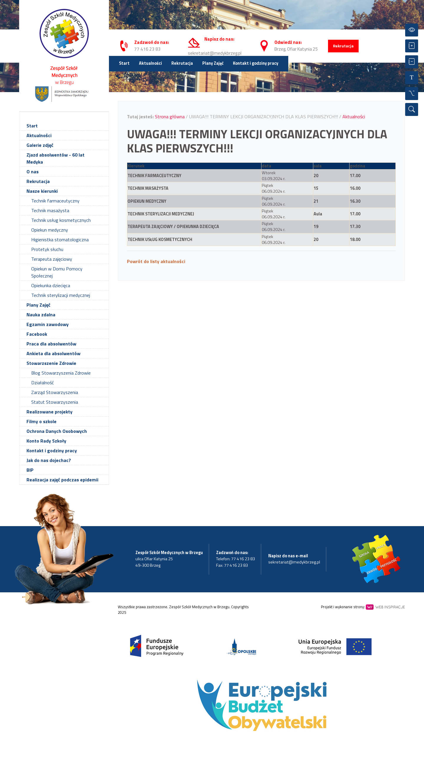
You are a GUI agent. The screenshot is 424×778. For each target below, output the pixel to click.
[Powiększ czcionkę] (411, 45)
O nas (32, 171)
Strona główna (170, 116)
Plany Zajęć (212, 63)
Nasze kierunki (42, 190)
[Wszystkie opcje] (411, 93)
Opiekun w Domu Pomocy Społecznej (56, 272)
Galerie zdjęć (39, 145)
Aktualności (150, 63)
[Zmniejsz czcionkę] (411, 61)
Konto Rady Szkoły (46, 440)
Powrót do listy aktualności (156, 261)
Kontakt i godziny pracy (255, 63)
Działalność (42, 382)
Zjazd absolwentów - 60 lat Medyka (55, 158)
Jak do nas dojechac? (48, 460)
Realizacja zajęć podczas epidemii (62, 479)
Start (124, 63)
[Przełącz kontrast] (411, 30)
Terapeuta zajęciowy (51, 258)
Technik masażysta (50, 210)
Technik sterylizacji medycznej (60, 295)
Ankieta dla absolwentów (53, 353)
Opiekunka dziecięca (50, 285)
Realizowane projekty (49, 411)
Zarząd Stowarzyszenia (54, 392)
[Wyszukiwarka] (411, 109)
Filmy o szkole (41, 421)
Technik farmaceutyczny (55, 200)
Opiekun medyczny (49, 229)
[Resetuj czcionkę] (411, 77)
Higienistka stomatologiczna (60, 239)
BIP (30, 469)
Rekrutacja (343, 46)
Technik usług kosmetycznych (61, 220)
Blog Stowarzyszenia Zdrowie (61, 372)
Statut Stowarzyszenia (54, 401)
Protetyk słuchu (47, 249)
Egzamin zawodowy (47, 324)
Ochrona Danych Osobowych (56, 431)
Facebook (36, 334)
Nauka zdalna (40, 314)
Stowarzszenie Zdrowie (51, 363)
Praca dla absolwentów (51, 343)
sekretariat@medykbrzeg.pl (214, 53)
